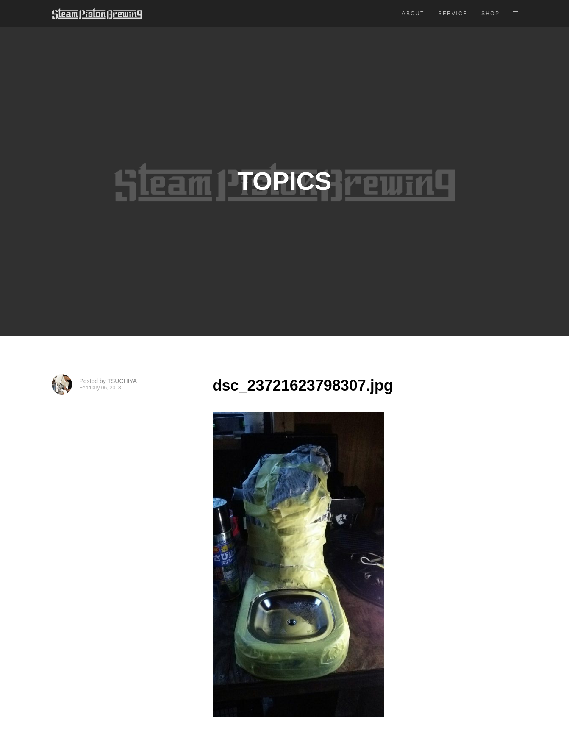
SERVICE (452, 14)
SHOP (490, 14)
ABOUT (413, 14)
